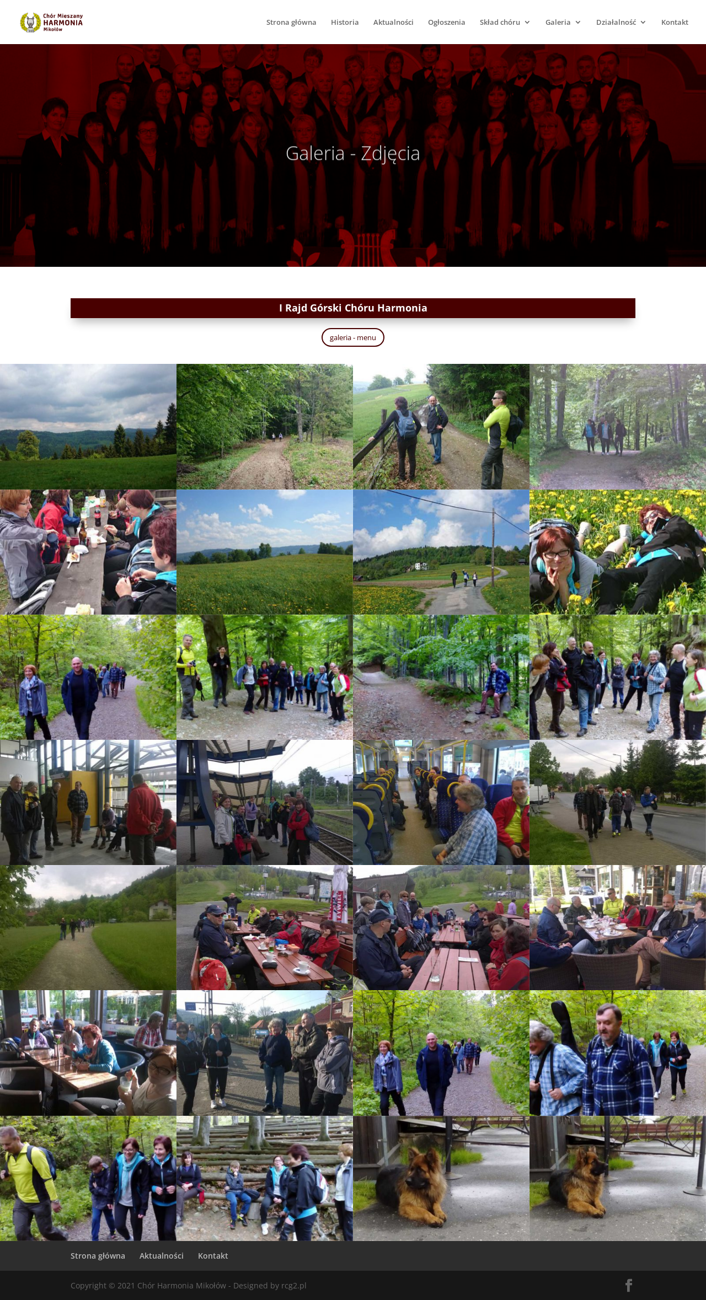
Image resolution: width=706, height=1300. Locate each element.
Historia (345, 22)
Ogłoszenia (447, 22)
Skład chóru (500, 22)
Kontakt (674, 22)
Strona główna (291, 22)
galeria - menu (353, 337)
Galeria (558, 22)
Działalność (616, 22)
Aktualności (393, 22)
